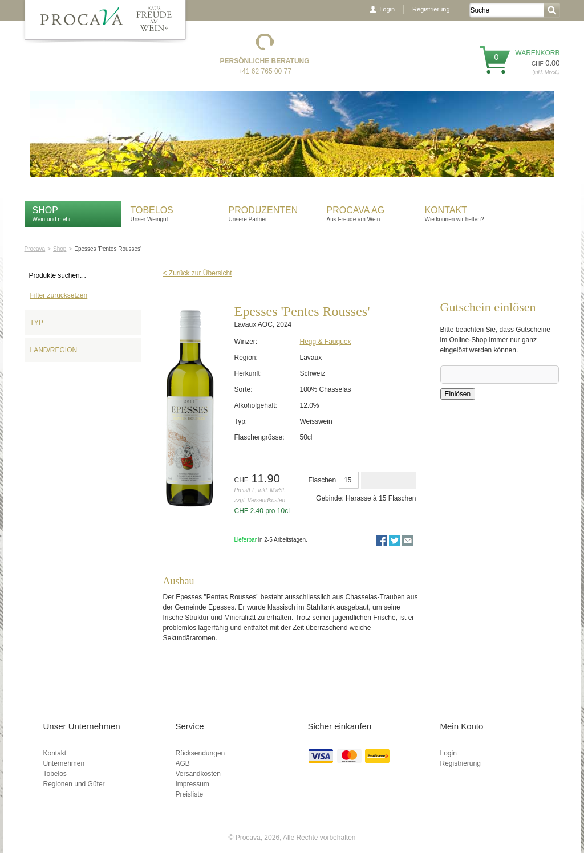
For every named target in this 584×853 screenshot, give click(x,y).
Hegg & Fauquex (325, 342)
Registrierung (430, 9)
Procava (35, 249)
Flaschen (322, 480)
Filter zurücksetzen (59, 295)
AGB (183, 763)
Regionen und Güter (74, 784)
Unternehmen (64, 763)
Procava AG (356, 210)
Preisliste (190, 794)
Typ (36, 323)
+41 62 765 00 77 (264, 71)
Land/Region (54, 350)
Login (387, 9)
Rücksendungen (200, 753)
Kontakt (447, 210)
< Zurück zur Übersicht (197, 273)
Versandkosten (198, 774)
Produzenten (263, 210)
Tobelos (152, 210)
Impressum (192, 784)
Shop (45, 210)
